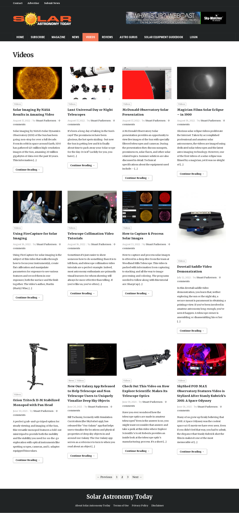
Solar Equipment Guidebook (163, 37)
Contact (18, 3)
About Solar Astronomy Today (92, 505)
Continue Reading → (28, 169)
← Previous (104, 477)
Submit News (52, 3)
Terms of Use (121, 505)
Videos (90, 37)
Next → (137, 477)
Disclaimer (157, 505)
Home (20, 37)
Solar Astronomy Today (119, 496)
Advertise (33, 3)
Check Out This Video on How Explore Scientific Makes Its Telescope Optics (145, 391)
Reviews (107, 37)
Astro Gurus (128, 37)
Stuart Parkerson (46, 120)
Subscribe (38, 37)
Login (194, 37)
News (75, 37)
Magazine (58, 37)
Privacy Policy (140, 505)
